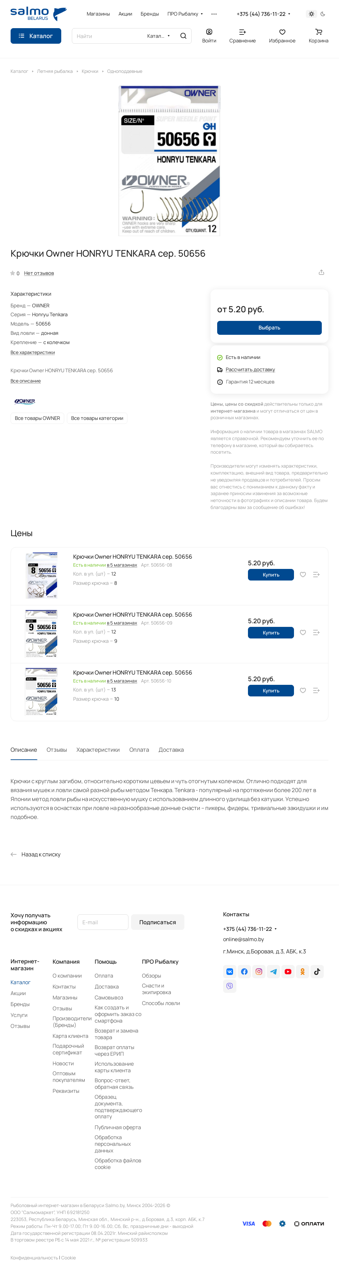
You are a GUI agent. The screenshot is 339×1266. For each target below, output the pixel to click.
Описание (24, 749)
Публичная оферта (118, 1127)
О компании (67, 975)
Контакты (64, 986)
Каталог (20, 982)
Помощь (106, 961)
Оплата (139, 749)
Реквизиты (66, 1090)
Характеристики (98, 749)
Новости (63, 1063)
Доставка (171, 749)
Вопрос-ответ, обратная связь (114, 1083)
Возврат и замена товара (116, 1034)
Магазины (65, 997)
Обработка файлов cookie (118, 1164)
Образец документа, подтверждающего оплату (118, 1106)
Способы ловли (161, 1003)
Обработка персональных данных (113, 1144)
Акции (18, 993)
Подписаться (157, 922)
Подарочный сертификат (68, 1049)
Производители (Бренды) (72, 1022)
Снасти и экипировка (156, 989)
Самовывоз (109, 997)
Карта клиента (70, 1035)
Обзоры (151, 975)
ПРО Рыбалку (160, 961)
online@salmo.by (243, 939)
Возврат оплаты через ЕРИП (114, 1050)
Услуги (19, 1015)
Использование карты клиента (114, 1067)
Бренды (20, 1004)
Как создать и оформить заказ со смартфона (118, 1014)
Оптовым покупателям (69, 1077)
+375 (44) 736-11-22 (261, 14)
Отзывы (57, 749)
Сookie (68, 1257)
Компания (66, 961)
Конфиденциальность (34, 1257)
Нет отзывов (39, 273)
